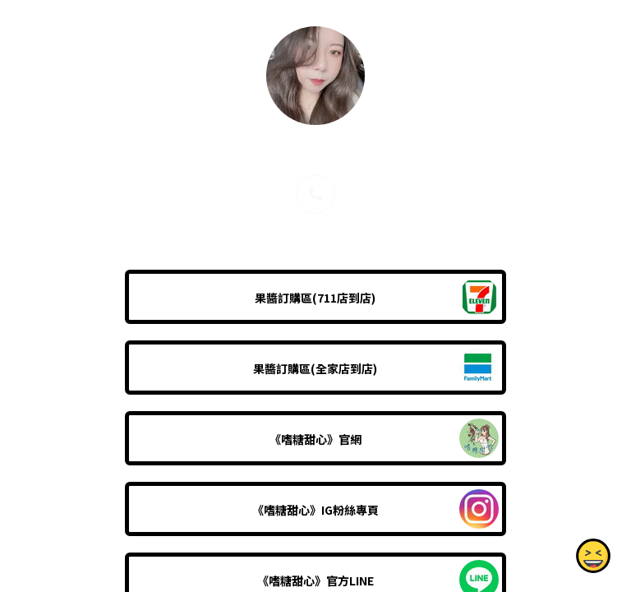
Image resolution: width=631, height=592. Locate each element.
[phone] (315, 194)
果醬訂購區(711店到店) (315, 297)
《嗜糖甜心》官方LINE (315, 580)
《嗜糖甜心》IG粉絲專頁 (315, 510)
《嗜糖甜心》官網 (315, 439)
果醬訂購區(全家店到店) (315, 368)
